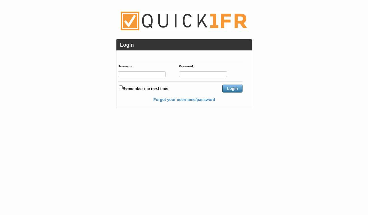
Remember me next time (146, 88)
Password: (186, 66)
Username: (125, 66)
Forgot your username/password (184, 99)
